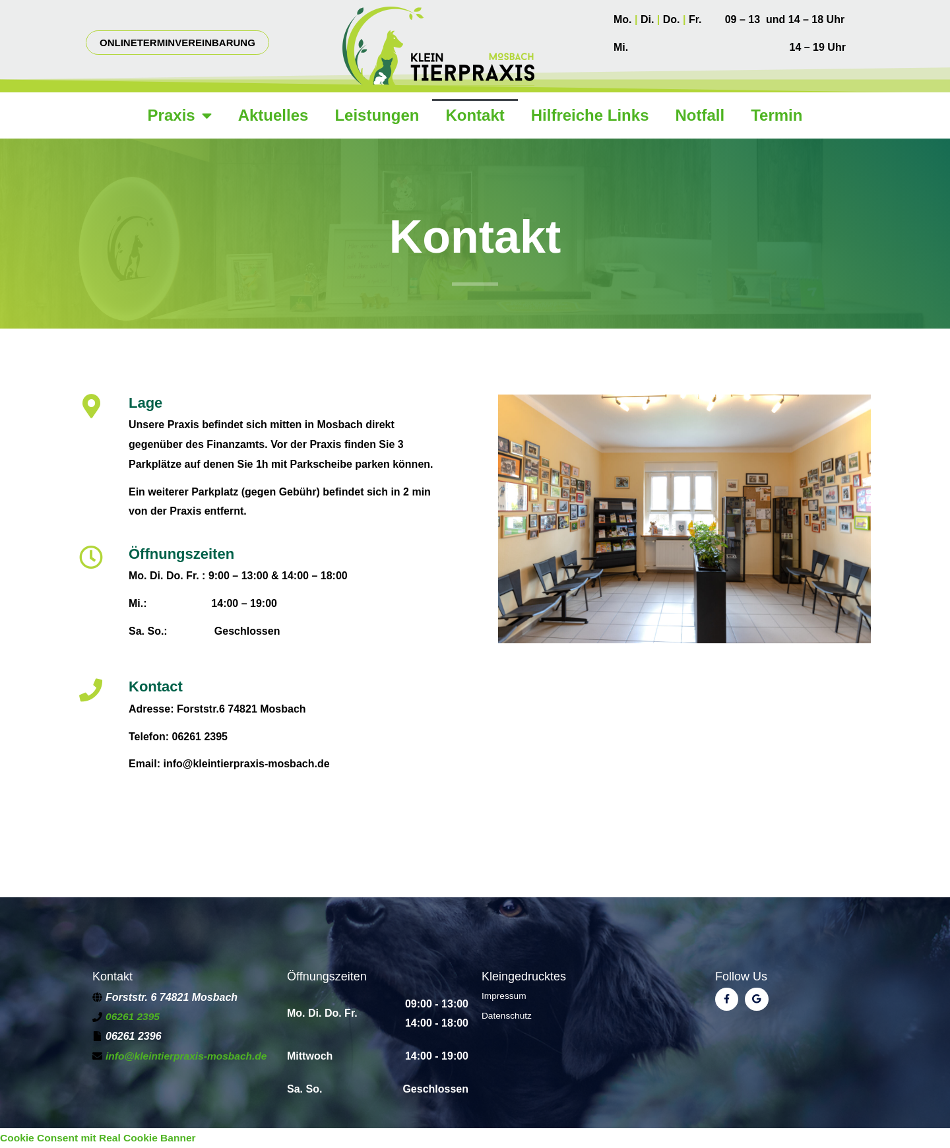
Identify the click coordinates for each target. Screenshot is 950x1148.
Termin (776, 115)
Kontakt (474, 115)
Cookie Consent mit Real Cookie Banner (101, 1137)
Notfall (699, 115)
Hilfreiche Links (590, 115)
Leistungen (376, 115)
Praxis (180, 115)
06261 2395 (134, 1016)
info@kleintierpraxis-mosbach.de (189, 1056)
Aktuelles (273, 115)
